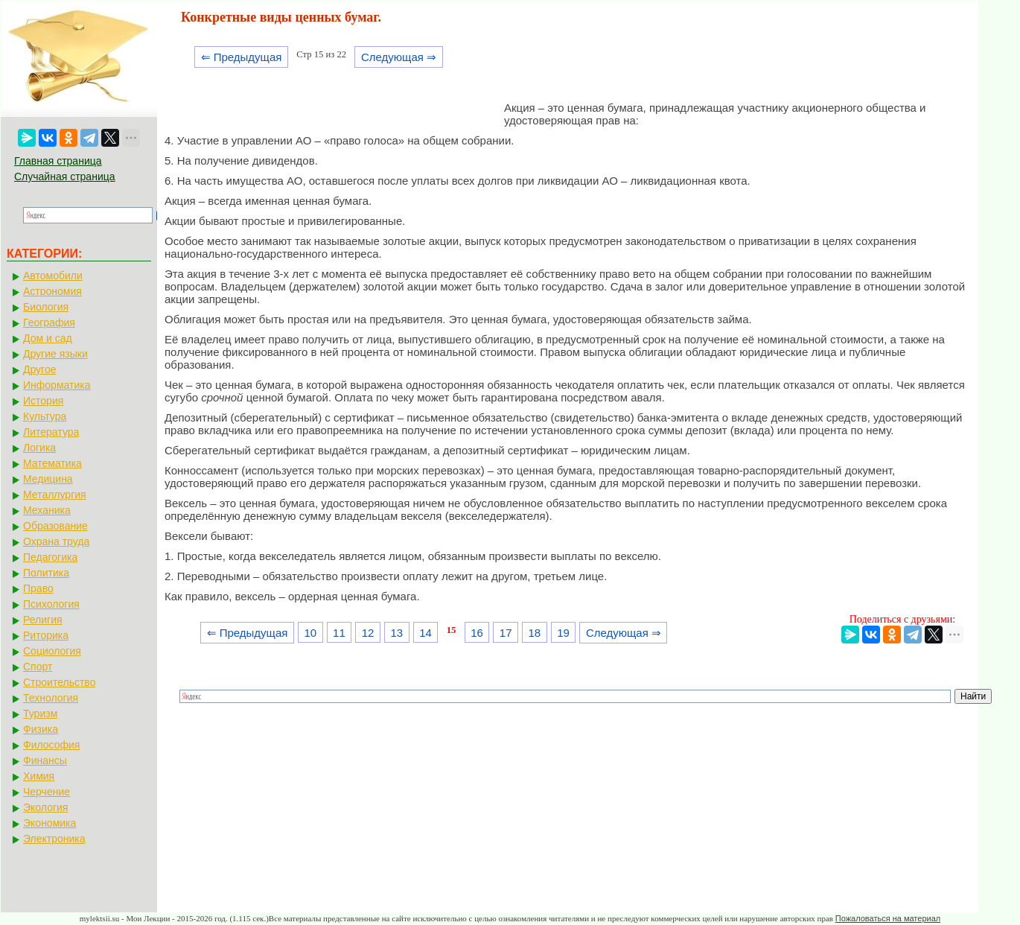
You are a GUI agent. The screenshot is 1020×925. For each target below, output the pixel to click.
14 (425, 632)
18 (535, 632)
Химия (38, 776)
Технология (50, 698)
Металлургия (54, 494)
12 (368, 632)
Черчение (46, 792)
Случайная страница (64, 176)
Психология (51, 604)
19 (563, 632)
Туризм (40, 713)
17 (506, 632)
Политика (46, 573)
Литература (51, 432)
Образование (55, 526)
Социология (52, 651)
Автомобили (53, 276)
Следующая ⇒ (398, 57)
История (43, 401)
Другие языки (55, 354)
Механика (47, 510)
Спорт (37, 667)
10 (310, 632)
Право (38, 588)
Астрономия (52, 291)
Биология (45, 307)
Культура (44, 416)
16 (477, 632)
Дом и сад (47, 338)
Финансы (45, 760)
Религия (43, 620)
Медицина (48, 479)
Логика (39, 448)
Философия (51, 745)
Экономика (49, 823)
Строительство (59, 682)
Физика (40, 729)
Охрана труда (56, 541)
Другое (39, 369)
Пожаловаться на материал (887, 918)
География (49, 322)
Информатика (56, 385)
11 (339, 632)
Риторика (45, 635)
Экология (45, 807)
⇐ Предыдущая (241, 57)
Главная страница (58, 161)
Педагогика (50, 557)
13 (396, 632)
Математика (52, 463)
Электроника (54, 839)
